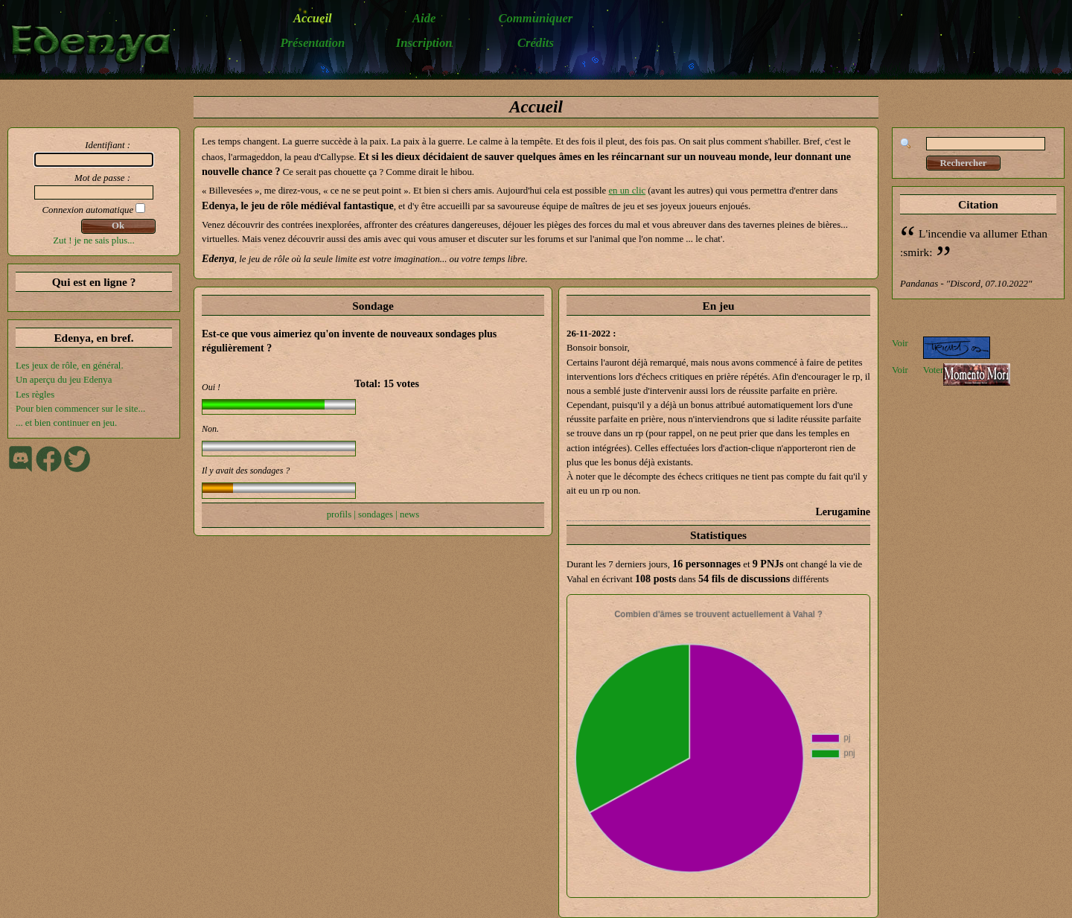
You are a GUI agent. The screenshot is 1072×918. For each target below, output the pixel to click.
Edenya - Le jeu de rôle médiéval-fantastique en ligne (98, 43)
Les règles (35, 394)
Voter (933, 370)
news (409, 514)
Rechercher (962, 163)
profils (339, 514)
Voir (900, 343)
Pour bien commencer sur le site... (80, 409)
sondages (375, 514)
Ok (118, 225)
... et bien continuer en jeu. (66, 423)
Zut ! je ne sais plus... (93, 240)
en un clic (626, 190)
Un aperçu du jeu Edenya (64, 379)
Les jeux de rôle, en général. (70, 365)
